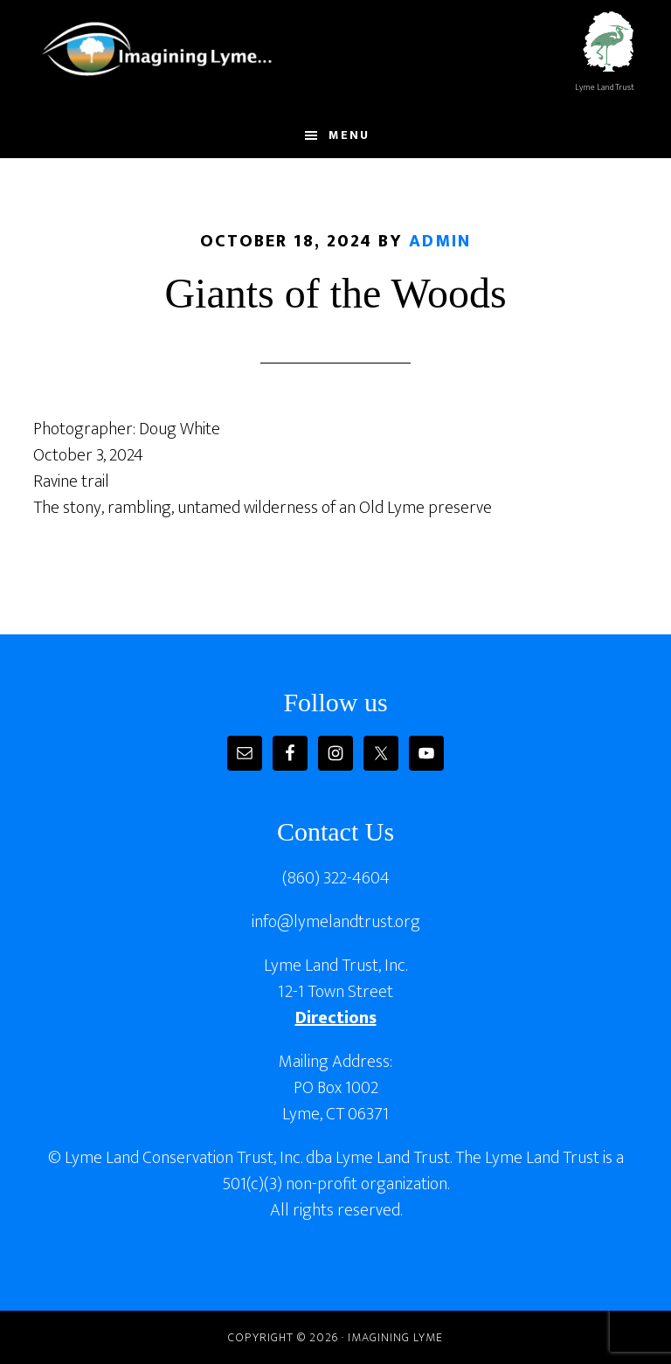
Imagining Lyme (168, 46)
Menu (349, 135)
